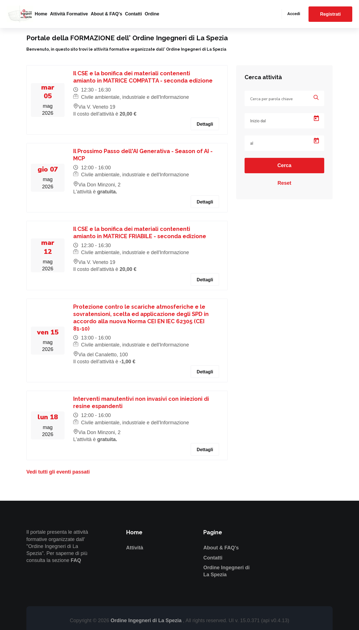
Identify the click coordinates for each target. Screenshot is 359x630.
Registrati (330, 14)
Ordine (152, 13)
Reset (284, 183)
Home (41, 13)
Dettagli (205, 124)
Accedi (293, 13)
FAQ (76, 560)
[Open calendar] (316, 118)
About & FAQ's (106, 13)
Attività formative (69, 13)
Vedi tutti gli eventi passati (58, 472)
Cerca (284, 165)
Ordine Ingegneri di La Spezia (147, 620)
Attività (134, 548)
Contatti (133, 13)
